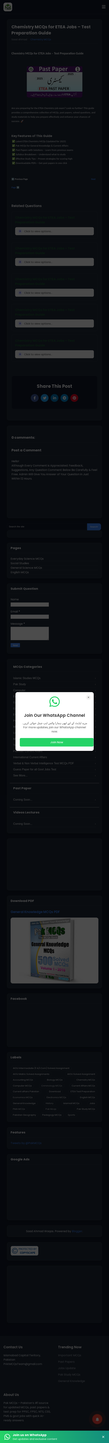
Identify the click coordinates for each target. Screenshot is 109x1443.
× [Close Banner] (103, 1436)
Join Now (56, 742)
